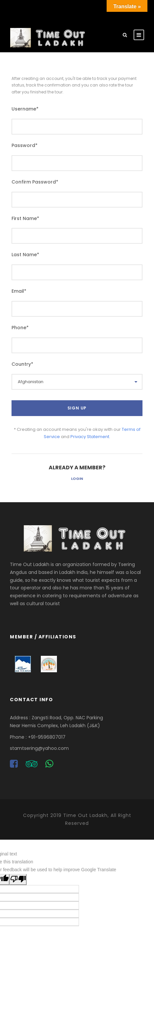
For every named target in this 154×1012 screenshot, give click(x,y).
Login (77, 478)
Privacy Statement (89, 436)
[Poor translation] (18, 879)
